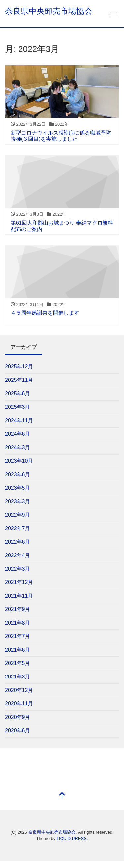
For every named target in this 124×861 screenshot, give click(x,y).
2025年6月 (17, 393)
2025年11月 (19, 380)
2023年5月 (17, 488)
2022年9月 (17, 515)
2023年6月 (17, 474)
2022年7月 (17, 528)
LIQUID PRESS (72, 838)
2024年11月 (19, 420)
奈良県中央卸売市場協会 (48, 11)
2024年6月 (17, 434)
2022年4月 (17, 555)
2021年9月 (17, 609)
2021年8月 (17, 623)
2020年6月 (17, 730)
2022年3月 (17, 569)
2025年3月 (17, 407)
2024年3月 (17, 447)
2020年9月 (17, 717)
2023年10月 (19, 461)
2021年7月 (17, 636)
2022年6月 (17, 542)
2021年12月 (19, 582)
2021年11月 (19, 596)
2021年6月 (17, 649)
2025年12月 (19, 366)
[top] (62, 796)
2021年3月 (17, 676)
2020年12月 (19, 690)
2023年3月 (17, 501)
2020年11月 (19, 703)
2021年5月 (17, 663)
